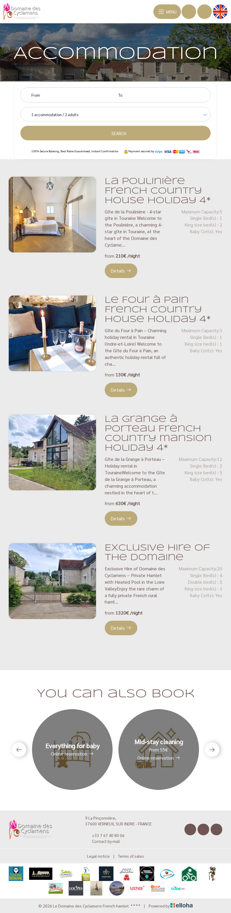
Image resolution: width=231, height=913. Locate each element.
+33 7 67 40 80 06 (105, 835)
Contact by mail (102, 841)
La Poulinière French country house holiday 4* (158, 191)
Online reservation (72, 754)
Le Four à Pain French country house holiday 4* (158, 310)
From (35, 95)
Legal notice (98, 856)
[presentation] (19, 749)
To (120, 95)
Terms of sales (131, 856)
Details (121, 271)
